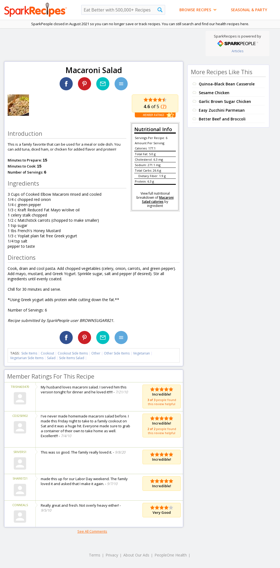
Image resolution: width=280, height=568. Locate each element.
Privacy (112, 555)
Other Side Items (117, 353)
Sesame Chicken (214, 92)
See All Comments (92, 531)
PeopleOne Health (170, 555)
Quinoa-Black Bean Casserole (227, 84)
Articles (238, 50)
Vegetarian (141, 353)
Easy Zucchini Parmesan (222, 110)
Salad (51, 358)
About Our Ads (136, 555)
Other (95, 353)
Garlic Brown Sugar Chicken (225, 101)
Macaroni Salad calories (158, 199)
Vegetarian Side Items (26, 358)
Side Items (29, 353)
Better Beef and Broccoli (222, 119)
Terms (94, 555)
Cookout (47, 353)
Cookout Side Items (73, 353)
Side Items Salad (71, 358)
